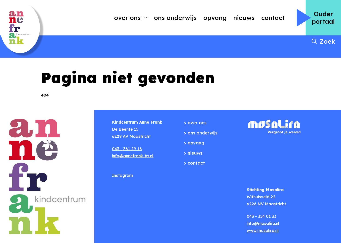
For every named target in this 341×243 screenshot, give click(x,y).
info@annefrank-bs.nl (132, 155)
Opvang (215, 17)
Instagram (122, 175)
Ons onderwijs (175, 17)
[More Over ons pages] (146, 18)
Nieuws (244, 17)
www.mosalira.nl (263, 230)
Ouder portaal (323, 17)
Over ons (127, 17)
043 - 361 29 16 (127, 148)
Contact (273, 17)
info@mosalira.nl (263, 223)
